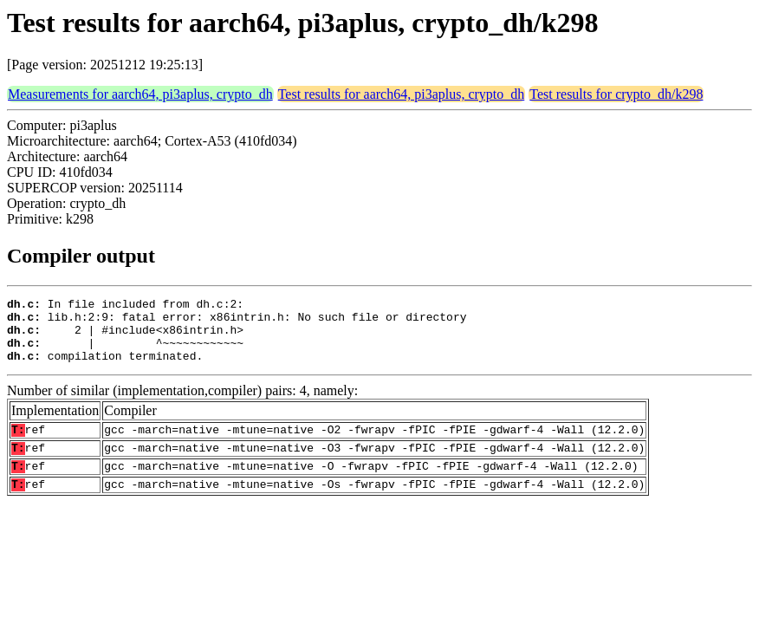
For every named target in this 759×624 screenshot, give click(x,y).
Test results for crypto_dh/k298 (616, 94)
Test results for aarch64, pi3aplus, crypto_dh (401, 94)
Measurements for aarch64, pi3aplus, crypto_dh (140, 94)
